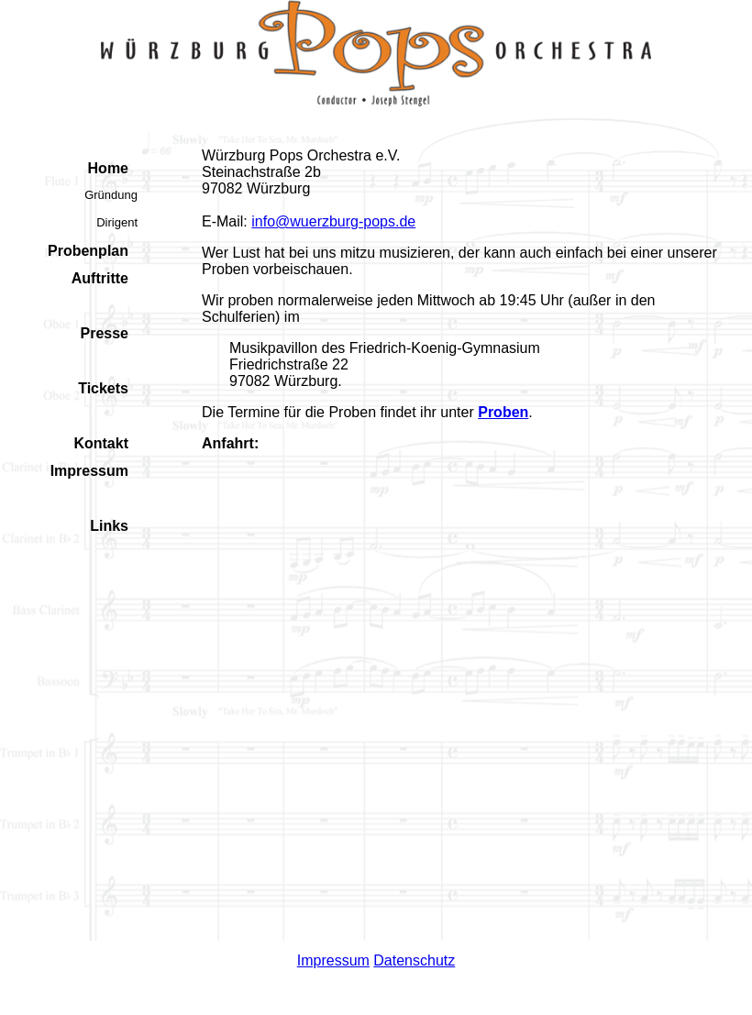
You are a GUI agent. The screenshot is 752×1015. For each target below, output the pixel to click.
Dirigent (117, 222)
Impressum (89, 471)
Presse (105, 333)
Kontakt (100, 443)
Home (108, 168)
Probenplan (88, 251)
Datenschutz (414, 960)
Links (109, 526)
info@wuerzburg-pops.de (333, 221)
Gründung (111, 195)
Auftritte (100, 278)
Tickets (103, 388)
